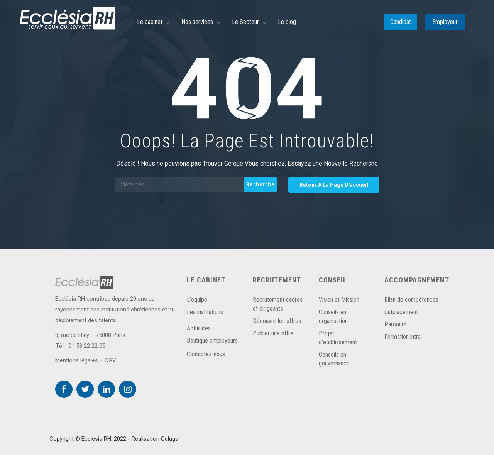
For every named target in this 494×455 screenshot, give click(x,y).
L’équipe (197, 299)
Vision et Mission (339, 299)
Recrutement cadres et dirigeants (278, 304)
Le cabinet (149, 21)
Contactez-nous (206, 354)
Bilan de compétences (411, 299)
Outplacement (401, 312)
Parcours (395, 324)
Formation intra (402, 336)
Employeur (445, 21)
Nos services (197, 21)
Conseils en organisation (333, 316)
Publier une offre (273, 333)
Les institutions (205, 312)
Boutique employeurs (212, 340)
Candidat (400, 21)
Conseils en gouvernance (334, 359)
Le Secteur (245, 21)
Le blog (287, 21)
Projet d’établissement (338, 338)
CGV (110, 360)
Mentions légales (76, 360)
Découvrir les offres (277, 321)
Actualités (199, 328)
